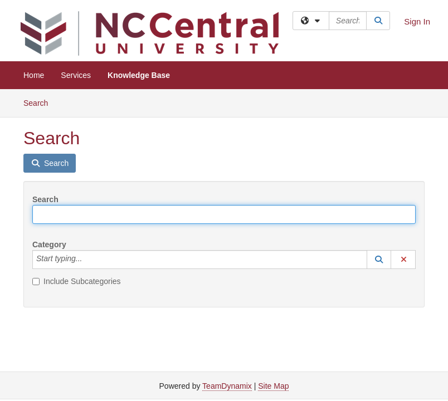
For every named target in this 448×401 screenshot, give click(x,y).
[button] (379, 259)
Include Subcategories (76, 281)
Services (76, 75)
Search (39, 102)
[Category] (88, 259)
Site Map (273, 386)
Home (33, 75)
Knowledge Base (139, 75)
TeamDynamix (227, 386)
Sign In (417, 21)
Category (49, 244)
